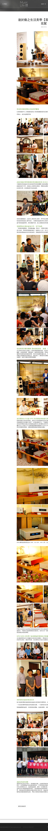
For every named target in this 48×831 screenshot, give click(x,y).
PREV (5, 4)
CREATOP (31, 827)
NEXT (42, 4)
